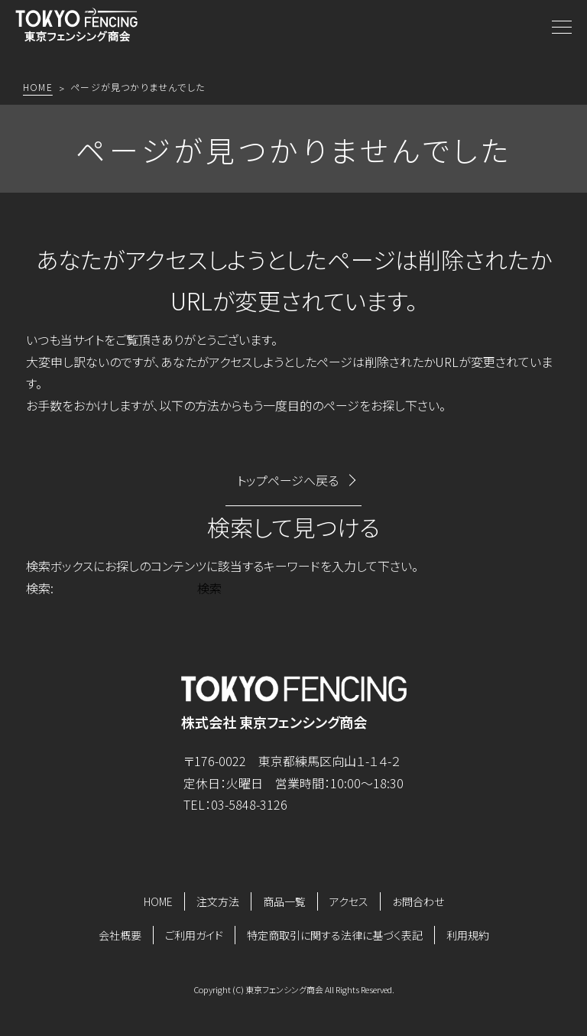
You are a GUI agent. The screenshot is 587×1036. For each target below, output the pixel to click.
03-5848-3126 (249, 804)
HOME (158, 901)
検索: (40, 588)
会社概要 (120, 935)
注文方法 (217, 901)
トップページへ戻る (288, 480)
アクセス (348, 901)
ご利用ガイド (194, 935)
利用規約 (467, 935)
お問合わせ (418, 901)
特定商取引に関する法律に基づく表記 (335, 935)
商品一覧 (284, 901)
